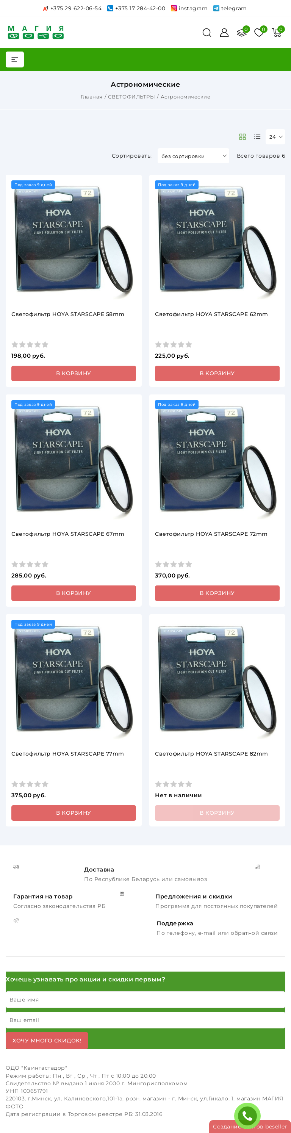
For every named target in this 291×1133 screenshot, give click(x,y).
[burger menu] (15, 59)
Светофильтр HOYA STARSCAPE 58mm (68, 314)
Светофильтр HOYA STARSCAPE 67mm (68, 534)
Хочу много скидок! (47, 1040)
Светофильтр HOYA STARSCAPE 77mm (67, 753)
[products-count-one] (257, 136)
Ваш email (24, 1020)
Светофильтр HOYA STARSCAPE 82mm (211, 753)
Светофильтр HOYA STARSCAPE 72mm (211, 534)
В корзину (73, 373)
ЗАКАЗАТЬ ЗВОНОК (249, 1116)
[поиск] (207, 33)
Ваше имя (24, 999)
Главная (92, 97)
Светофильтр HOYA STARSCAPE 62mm (211, 314)
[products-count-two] (242, 136)
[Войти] (224, 33)
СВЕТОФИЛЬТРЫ (131, 97)
